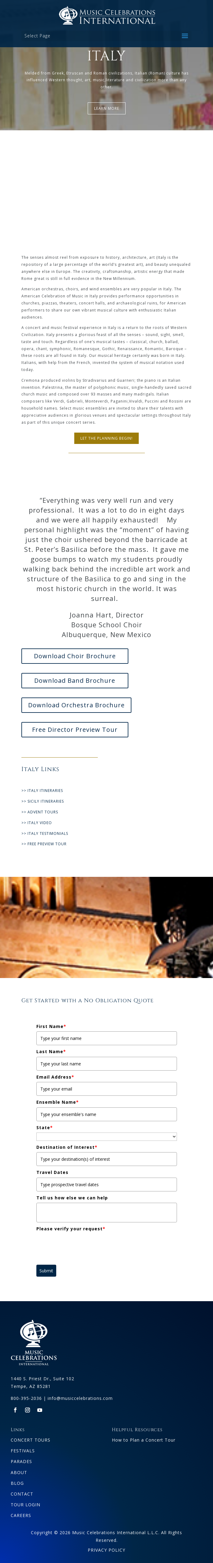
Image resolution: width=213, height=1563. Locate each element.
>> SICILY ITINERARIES (42, 801)
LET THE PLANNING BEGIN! (106, 438)
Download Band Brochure (74, 680)
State (44, 1127)
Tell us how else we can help (72, 1198)
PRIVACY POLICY (106, 1550)
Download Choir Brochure (75, 656)
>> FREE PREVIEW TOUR (44, 843)
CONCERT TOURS (30, 1440)
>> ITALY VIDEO (36, 822)
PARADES (21, 1461)
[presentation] (82, 1246)
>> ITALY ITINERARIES (42, 790)
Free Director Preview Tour (75, 729)
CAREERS (21, 1515)
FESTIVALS (23, 1451)
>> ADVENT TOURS (39, 812)
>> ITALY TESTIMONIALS (44, 833)
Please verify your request (70, 1229)
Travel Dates (52, 1172)
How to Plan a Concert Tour (143, 1440)
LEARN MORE (106, 108)
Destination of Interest (66, 1147)
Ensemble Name (57, 1102)
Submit (46, 1271)
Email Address (55, 1077)
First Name (51, 1026)
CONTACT (22, 1494)
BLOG (17, 1483)
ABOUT (19, 1472)
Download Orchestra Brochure (76, 705)
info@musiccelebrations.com (80, 1398)
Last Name (51, 1051)
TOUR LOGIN (25, 1505)
